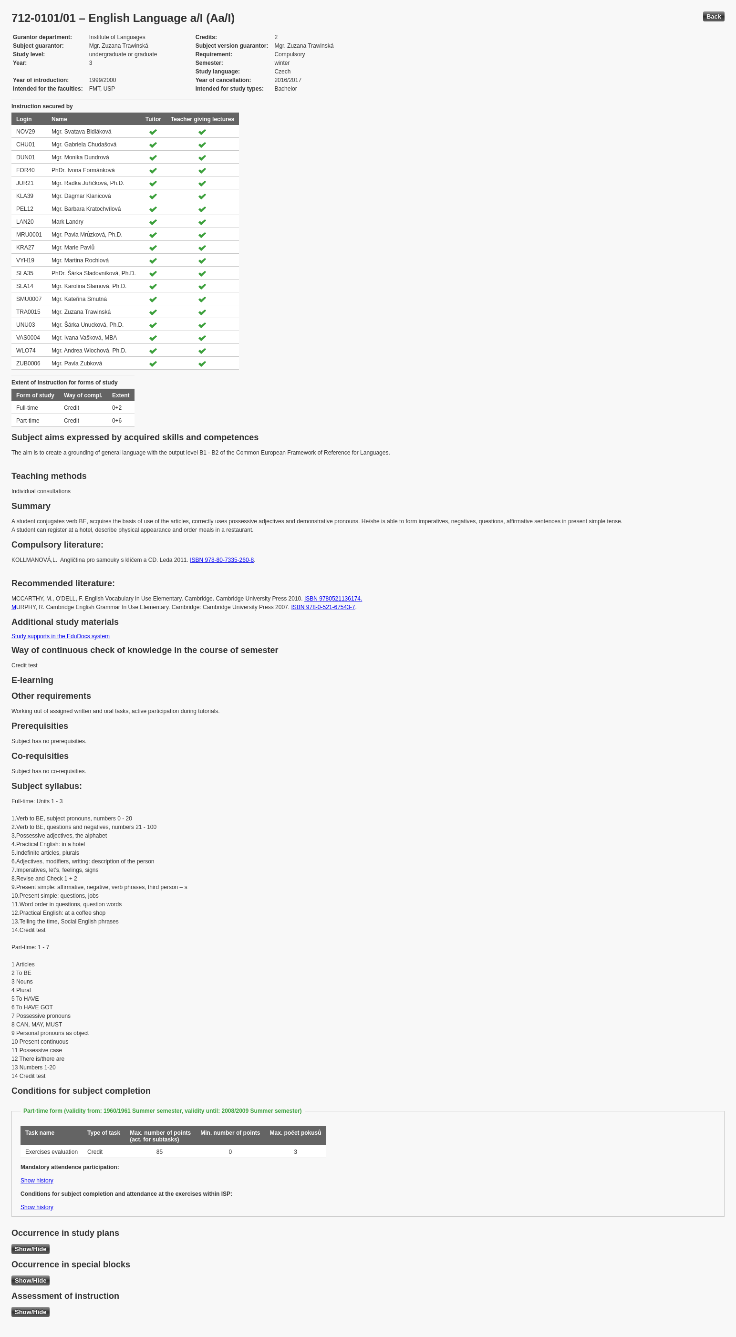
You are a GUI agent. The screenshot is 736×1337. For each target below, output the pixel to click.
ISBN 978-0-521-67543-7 (323, 607)
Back (713, 16)
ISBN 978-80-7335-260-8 (222, 560)
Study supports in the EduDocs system (60, 636)
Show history (37, 1180)
